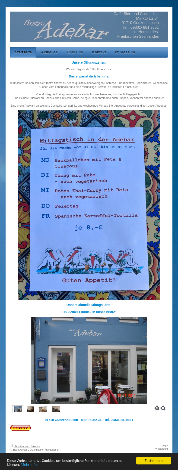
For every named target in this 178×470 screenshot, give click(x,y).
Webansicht (161, 449)
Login (165, 445)
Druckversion (20, 446)
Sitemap (35, 446)
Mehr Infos (29, 464)
